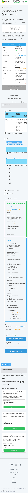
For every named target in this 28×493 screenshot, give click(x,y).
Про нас (14, 478)
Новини (14, 476)
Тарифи (14, 483)
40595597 (17, 67)
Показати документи (13, 226)
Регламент (14, 480)
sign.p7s (10, 154)
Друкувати (6, 364)
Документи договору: (12, 305)
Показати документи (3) (12, 343)
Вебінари (14, 482)
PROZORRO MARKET (14, 469)
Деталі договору (11, 310)
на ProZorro (23, 19)
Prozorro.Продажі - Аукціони (14, 471)
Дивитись (14, 407)
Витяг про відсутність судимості (14, 86)
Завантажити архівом (14, 142)
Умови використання (12, 490)
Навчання (14, 474)
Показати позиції (11, 334)
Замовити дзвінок (17, 2)
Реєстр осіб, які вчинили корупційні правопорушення (14, 89)
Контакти (14, 477)
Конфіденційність (4, 490)
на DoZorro (4, 20)
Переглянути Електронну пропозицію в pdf (16, 339)
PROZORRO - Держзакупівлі (14, 468)
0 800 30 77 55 (16, 0)
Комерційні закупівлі (14, 472)
